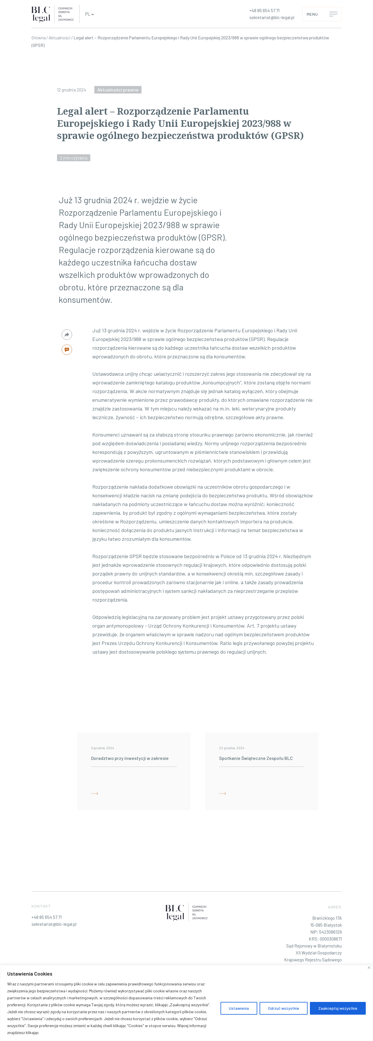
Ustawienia (239, 1008)
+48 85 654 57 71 (264, 10)
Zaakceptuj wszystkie (337, 1008)
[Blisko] (369, 967)
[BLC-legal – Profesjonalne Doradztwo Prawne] (53, 14)
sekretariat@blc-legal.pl (271, 17)
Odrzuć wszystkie (283, 1008)
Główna (39, 37)
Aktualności (60, 37)
